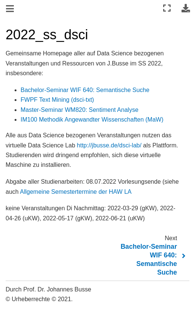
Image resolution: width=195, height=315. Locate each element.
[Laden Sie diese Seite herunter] (185, 8)
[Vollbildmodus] (167, 8)
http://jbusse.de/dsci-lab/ (109, 145)
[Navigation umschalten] (10, 8)
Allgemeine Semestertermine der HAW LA (75, 192)
